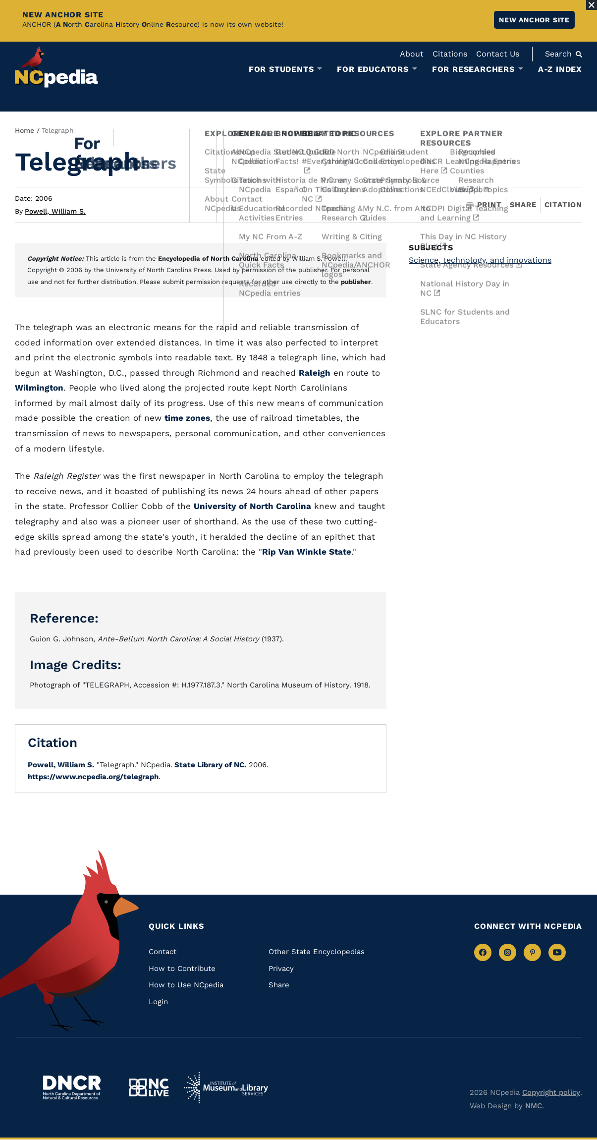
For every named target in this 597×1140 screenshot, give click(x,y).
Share (523, 205)
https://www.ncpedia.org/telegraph (93, 776)
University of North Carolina (252, 506)
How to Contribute (182, 968)
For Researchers (473, 69)
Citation (563, 204)
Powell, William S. (55, 211)
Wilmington (39, 388)
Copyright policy (551, 1092)
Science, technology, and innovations (480, 260)
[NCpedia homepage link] (56, 67)
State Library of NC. (209, 764)
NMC (533, 1105)
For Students (281, 69)
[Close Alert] (591, 5)
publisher (356, 281)
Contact (162, 951)
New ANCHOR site (534, 20)
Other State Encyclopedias (317, 951)
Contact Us (497, 53)
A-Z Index (560, 69)
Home (24, 130)
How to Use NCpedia (186, 984)
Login (158, 1001)
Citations (450, 53)
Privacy (281, 968)
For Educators (372, 69)
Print (484, 205)
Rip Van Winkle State (306, 552)
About (412, 53)
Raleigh (314, 373)
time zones (187, 418)
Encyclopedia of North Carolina (208, 258)
